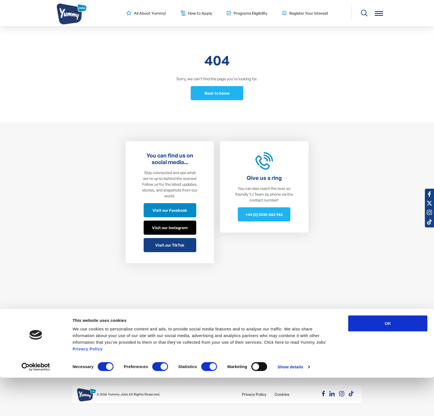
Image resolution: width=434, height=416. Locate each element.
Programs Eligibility (250, 13)
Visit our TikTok (169, 245)
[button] (379, 13)
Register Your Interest (308, 13)
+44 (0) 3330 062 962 (264, 214)
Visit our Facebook (170, 210)
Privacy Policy (88, 387)
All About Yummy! (150, 13)
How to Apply (200, 13)
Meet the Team (174, 332)
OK (388, 361)
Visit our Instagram (170, 227)
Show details (290, 405)
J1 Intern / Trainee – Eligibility (185, 324)
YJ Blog (166, 340)
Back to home (217, 93)
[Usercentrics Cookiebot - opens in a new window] (36, 405)
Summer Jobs (91, 324)
